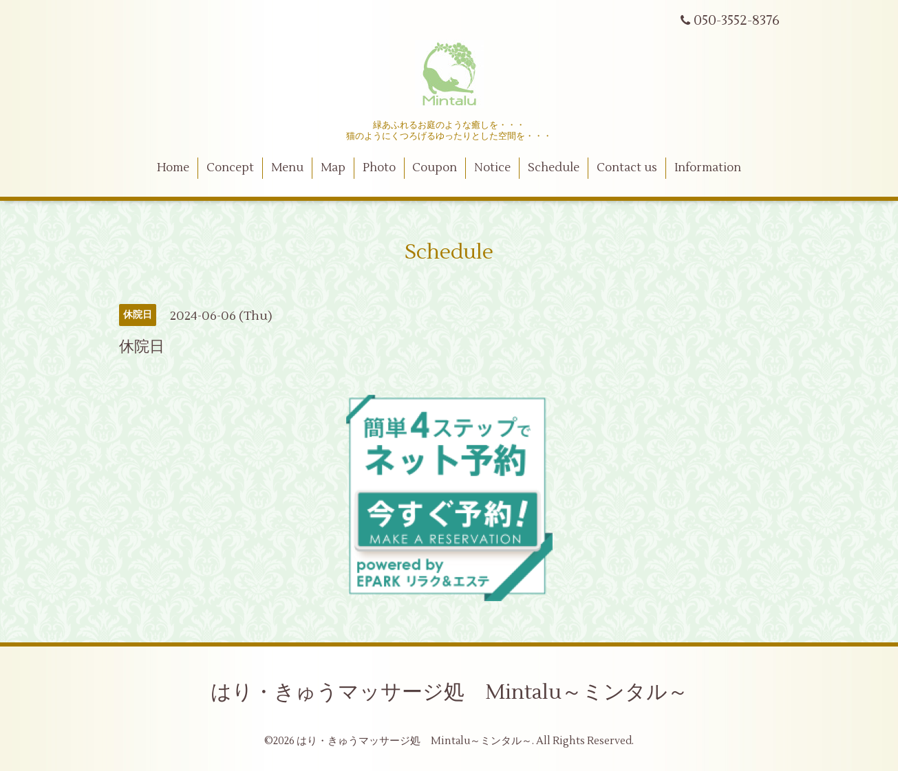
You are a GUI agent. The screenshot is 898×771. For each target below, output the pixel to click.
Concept (230, 167)
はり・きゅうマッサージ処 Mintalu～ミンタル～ (449, 692)
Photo (379, 167)
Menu (287, 167)
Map (333, 167)
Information (707, 167)
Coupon (434, 167)
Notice (492, 167)
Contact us (627, 167)
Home (173, 167)
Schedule (553, 167)
